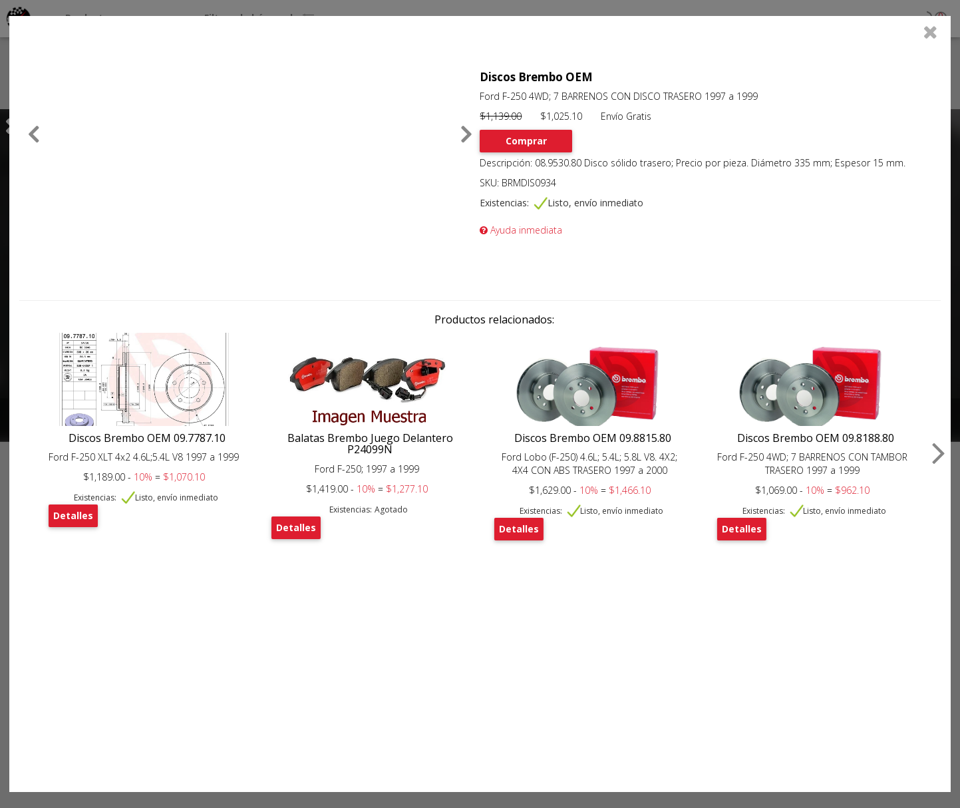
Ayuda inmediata (521, 230)
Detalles (73, 515)
